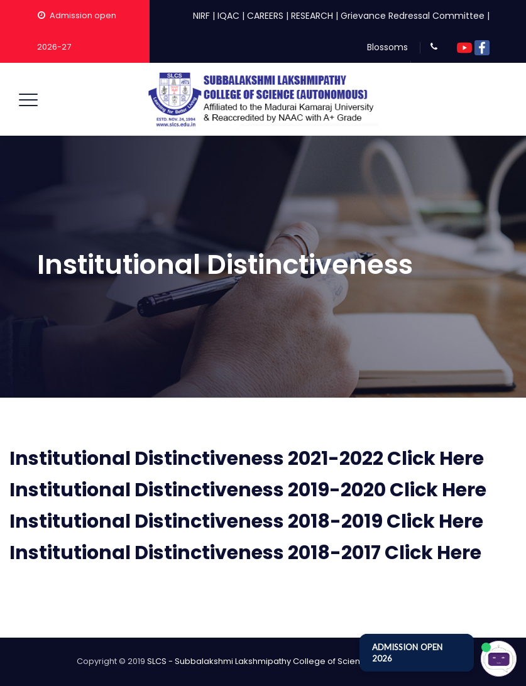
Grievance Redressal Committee (413, 15)
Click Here (435, 458)
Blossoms (387, 47)
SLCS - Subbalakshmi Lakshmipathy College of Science (259, 661)
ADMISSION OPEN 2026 (407, 652)
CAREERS (265, 15)
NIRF (201, 15)
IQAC (228, 15)
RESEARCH (312, 15)
